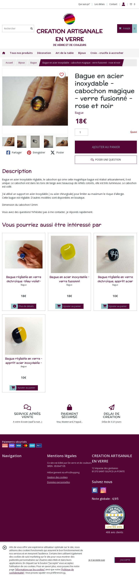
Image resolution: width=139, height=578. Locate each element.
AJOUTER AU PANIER (106, 147)
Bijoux (21, 62)
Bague (33, 62)
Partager (14, 152)
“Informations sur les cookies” (30, 569)
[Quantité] (81, 132)
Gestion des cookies (57, 477)
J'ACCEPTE (125, 559)
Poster (57, 152)
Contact (113, 4)
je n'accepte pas (97, 559)
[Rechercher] (31, 28)
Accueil (9, 62)
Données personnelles (58, 482)
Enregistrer (36, 152)
